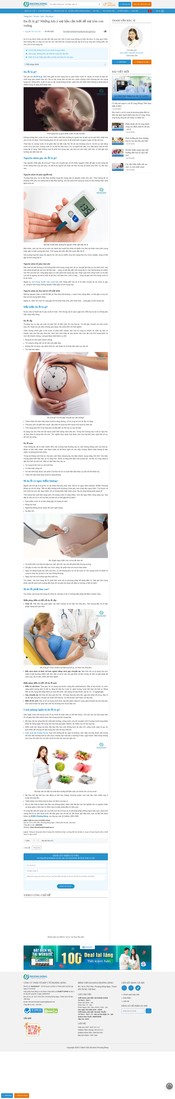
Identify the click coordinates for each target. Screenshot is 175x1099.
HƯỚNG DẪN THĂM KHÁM (79, 11)
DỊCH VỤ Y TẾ (29, 11)
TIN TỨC (96, 11)
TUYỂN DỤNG (123, 11)
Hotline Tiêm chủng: (90, 1030)
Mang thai (36, 848)
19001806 (38, 825)
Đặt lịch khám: (87, 1035)
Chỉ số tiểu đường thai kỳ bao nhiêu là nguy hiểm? (47, 50)
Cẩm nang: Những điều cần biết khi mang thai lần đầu (48, 54)
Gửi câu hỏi (125, 4)
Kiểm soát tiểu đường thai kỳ (36, 733)
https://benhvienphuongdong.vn (42, 827)
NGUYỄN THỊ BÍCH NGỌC (132, 53)
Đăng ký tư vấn (142, 62)
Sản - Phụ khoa (47, 16)
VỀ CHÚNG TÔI (108, 11)
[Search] (99, 4)
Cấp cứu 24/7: (89, 1027)
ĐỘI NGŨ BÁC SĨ (60, 11)
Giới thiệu (127, 998)
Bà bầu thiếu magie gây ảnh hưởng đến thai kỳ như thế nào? (136, 152)
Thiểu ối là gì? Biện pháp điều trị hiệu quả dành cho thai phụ (50, 57)
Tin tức (36, 16)
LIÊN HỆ (134, 11)
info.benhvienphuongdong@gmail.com (41, 1002)
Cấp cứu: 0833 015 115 (142, 4)
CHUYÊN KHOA (44, 11)
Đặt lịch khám (22, 1095)
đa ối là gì (38, 77)
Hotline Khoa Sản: (90, 1033)
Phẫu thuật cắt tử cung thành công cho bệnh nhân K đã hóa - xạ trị (137, 126)
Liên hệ (126, 1001)
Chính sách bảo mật (131, 995)
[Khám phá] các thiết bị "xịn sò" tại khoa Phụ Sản (66, 937)
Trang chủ (28, 16)
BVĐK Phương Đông (39, 816)
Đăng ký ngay (66, 886)
